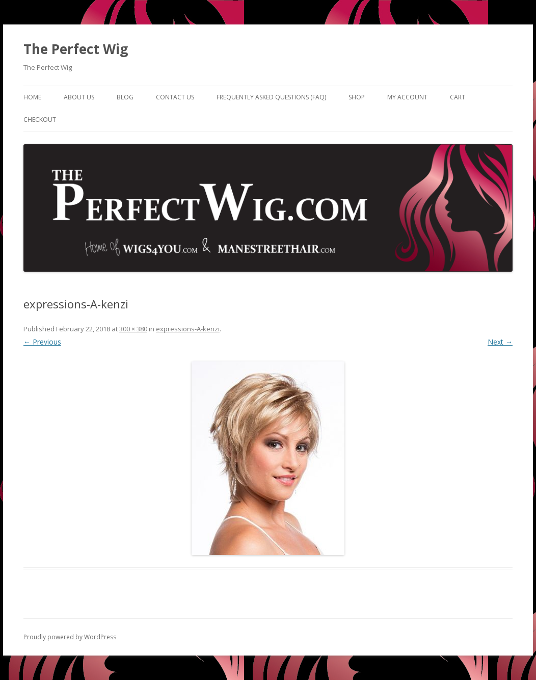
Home (32, 97)
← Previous (42, 342)
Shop (357, 97)
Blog (125, 97)
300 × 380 (133, 328)
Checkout (39, 119)
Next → (500, 342)
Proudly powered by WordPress (69, 637)
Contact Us (175, 97)
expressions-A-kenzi (188, 328)
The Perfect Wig (75, 49)
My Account (407, 97)
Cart (457, 97)
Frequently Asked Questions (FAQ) (271, 97)
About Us (79, 97)
